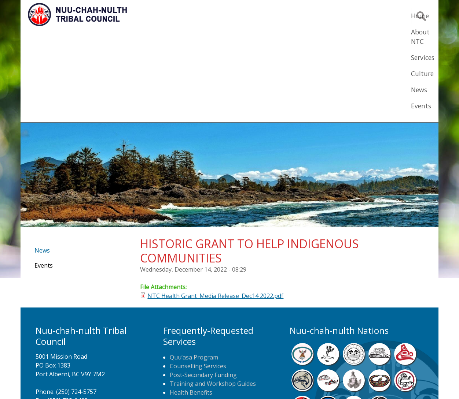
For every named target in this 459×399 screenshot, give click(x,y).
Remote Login (301, 382)
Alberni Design (256, 382)
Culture (324, 15)
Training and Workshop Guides (213, 294)
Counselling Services (198, 276)
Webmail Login (347, 382)
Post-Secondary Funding (203, 285)
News (357, 15)
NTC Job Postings (194, 329)
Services (289, 15)
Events (388, 15)
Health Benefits (191, 302)
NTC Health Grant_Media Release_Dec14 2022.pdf (215, 206)
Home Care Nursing (197, 311)
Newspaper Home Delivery (206, 320)
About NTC (247, 15)
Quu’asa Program (194, 267)
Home (209, 15)
